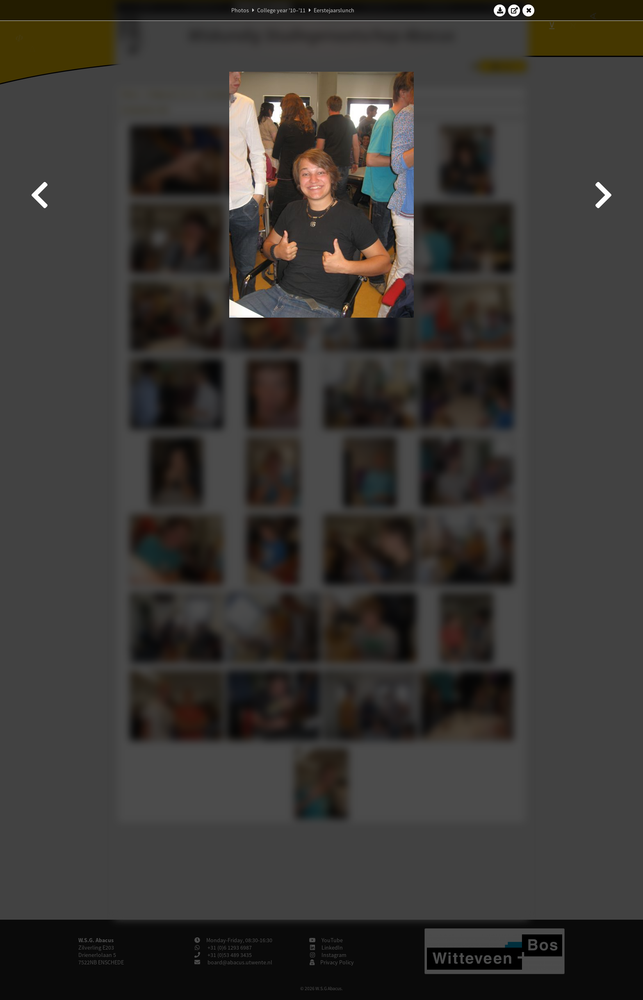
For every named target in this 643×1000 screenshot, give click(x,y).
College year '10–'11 (281, 10)
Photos (240, 10)
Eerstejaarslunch (334, 10)
